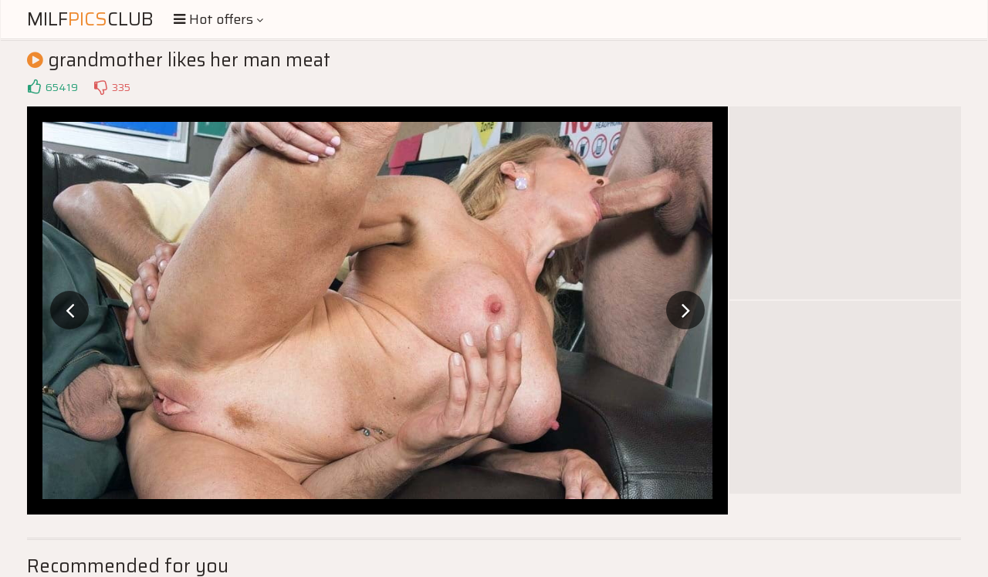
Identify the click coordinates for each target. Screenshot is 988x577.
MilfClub (90, 19)
